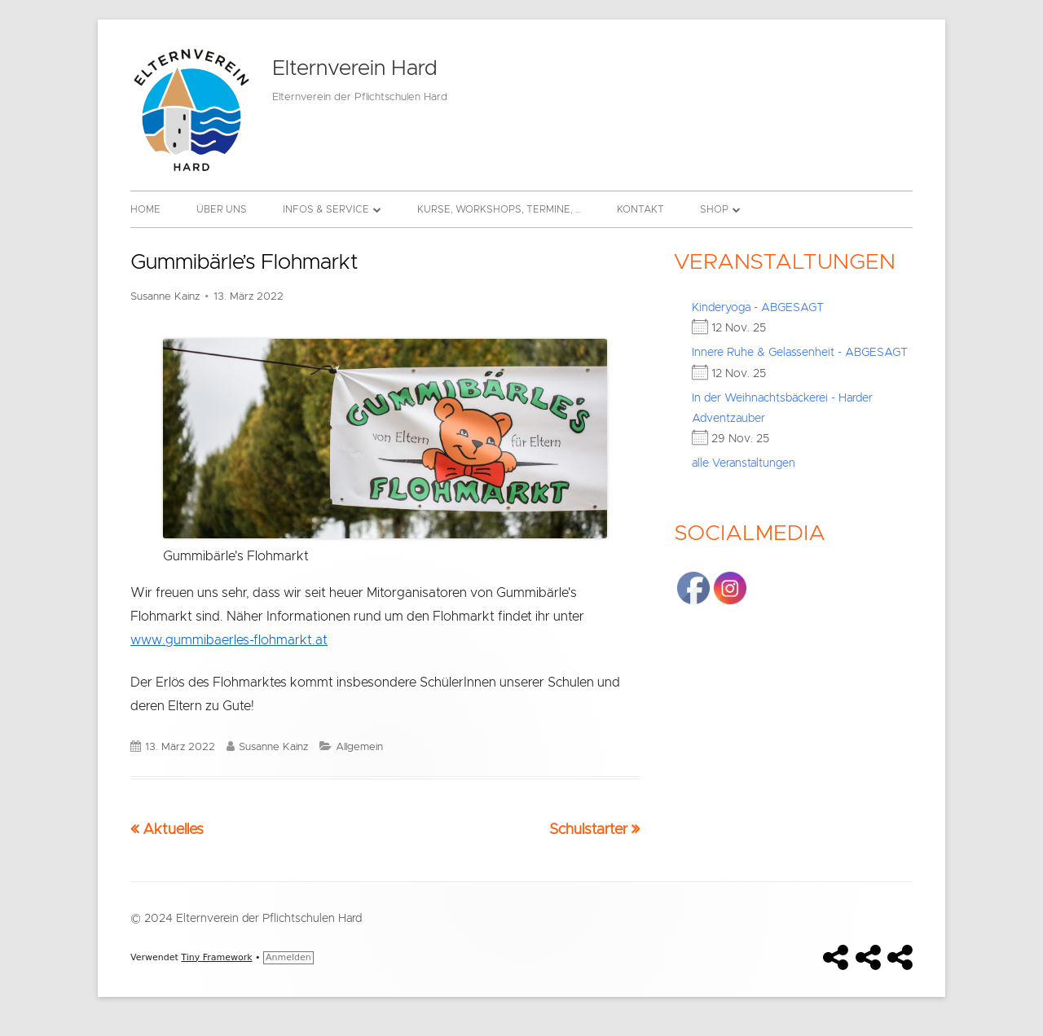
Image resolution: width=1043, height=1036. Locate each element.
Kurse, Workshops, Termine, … (499, 209)
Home (145, 209)
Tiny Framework (216, 957)
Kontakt (640, 209)
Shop (714, 209)
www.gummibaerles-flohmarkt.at (229, 640)
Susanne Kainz (165, 297)
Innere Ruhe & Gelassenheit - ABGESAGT (800, 352)
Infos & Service (326, 209)
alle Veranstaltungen (743, 463)
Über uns (221, 209)
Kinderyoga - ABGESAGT (758, 308)
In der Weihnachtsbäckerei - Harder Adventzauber (782, 408)
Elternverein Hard (354, 68)
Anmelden (288, 957)
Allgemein (359, 747)
